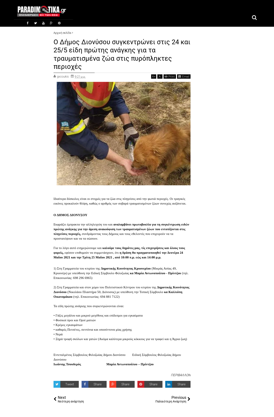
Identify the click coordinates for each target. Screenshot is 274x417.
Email (183, 76)
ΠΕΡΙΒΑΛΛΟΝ (181, 375)
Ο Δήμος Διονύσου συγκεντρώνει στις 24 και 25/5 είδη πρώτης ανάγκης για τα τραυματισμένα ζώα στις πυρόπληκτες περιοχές (117, 54)
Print (170, 76)
